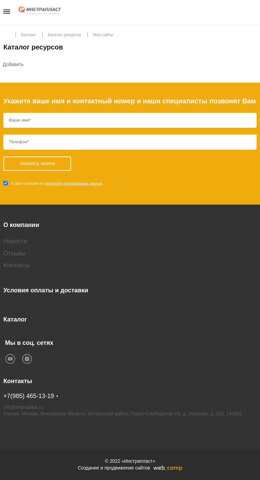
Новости (15, 241)
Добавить (13, 64)
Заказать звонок (254, 12)
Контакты (16, 265)
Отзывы (14, 253)
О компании (21, 225)
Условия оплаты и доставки (45, 290)
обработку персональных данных (73, 183)
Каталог (15, 319)
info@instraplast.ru (23, 407)
